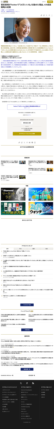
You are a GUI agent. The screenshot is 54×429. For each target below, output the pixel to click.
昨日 (20, 248)
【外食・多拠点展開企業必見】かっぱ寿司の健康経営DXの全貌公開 (13, 315)
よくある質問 (4, 404)
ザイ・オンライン (24, 399)
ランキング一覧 (27, 304)
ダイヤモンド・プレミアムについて (9, 392)
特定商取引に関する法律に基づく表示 (10, 399)
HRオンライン (24, 411)
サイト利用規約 (5, 397)
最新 (7, 248)
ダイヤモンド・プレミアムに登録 (27, 133)
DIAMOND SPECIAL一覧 (7, 375)
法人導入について (6, 411)
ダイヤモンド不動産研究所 (26, 404)
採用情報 (43, 394)
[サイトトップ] (5, 2)
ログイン (44, 1)
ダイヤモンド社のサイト (26, 387)
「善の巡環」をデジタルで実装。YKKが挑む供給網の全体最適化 (13, 325)
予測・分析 (3, 11)
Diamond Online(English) (26, 390)
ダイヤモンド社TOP (45, 390)
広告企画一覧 (31, 375)
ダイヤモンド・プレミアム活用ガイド (9, 394)
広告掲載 (4, 406)
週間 (33, 248)
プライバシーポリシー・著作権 (8, 401)
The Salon (23, 409)
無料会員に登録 (27, 123)
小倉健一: (7, 10)
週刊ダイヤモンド (24, 392)
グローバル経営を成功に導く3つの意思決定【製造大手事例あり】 (40, 315)
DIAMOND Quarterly (25, 406)
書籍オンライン (24, 397)
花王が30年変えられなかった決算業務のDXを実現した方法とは (40, 320)
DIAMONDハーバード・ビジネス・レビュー (29, 394)
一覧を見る (27, 329)
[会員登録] (50, 2)
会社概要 (43, 392)
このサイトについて (6, 390)
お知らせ (43, 397)
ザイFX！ (23, 401)
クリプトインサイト (24, 413)
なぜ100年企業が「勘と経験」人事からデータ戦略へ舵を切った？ (13, 320)
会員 (46, 248)
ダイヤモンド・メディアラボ (26, 418)
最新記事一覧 (27, 369)
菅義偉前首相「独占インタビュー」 (13, 11)
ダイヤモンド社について (46, 387)
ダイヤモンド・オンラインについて (9, 387)
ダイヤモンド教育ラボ (25, 416)
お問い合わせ (5, 409)
